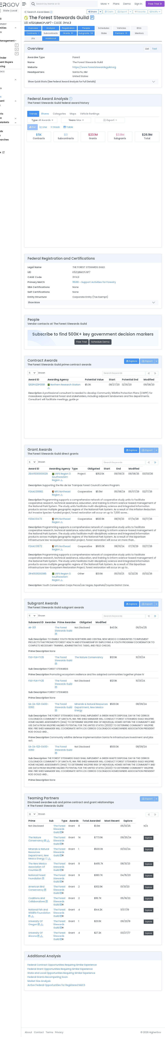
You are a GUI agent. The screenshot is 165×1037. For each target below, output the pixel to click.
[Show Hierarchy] (85, 393)
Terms (67, 1032)
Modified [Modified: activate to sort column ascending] (150, 384)
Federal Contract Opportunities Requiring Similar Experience (79, 995)
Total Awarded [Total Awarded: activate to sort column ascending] (114, 848)
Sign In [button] (138, 3)
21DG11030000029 (55, 478)
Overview (51, 28)
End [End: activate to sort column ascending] (136, 473)
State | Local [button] (28, 10)
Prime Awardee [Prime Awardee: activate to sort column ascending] (96, 637)
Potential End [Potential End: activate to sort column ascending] (132, 384)
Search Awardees (54, 12)
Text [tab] (154, 48)
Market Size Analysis (56, 1011)
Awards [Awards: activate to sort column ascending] (96, 848)
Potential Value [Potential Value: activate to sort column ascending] (99, 384)
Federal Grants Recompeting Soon (65, 1007)
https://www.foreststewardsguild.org (106, 67)
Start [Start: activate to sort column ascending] (115, 384)
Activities (12, 53)
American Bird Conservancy (54, 919)
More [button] (104, 3)
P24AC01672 (53, 557)
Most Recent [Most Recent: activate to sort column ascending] (134, 848)
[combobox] (96, 4)
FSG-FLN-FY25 (54, 675)
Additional (103, 38)
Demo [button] (127, 3)
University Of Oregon (53, 953)
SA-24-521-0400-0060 (52, 726)
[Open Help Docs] (69, 12)
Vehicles (12, 83)
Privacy (77, 1032)
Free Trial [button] (155, 3)
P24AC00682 (53, 496)
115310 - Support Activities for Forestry (106, 282)
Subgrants (121, 33)
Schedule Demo (109, 346)
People (11, 109)
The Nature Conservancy (101, 675)
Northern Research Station (74, 391)
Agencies (12, 105)
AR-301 (49, 642)
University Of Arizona (53, 965)
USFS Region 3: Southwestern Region (76, 482)
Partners (50, 38)
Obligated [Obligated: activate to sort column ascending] (111, 473)
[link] (155, 467)
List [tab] (147, 48)
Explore (151, 865)
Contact (57, 1032)
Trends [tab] (51, 113)
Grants (11, 36)
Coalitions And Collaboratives (54, 930)
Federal (9, 10)
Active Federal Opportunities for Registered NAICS (74, 1015)
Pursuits (11, 49)
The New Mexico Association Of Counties (55, 897)
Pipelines (12, 44)
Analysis (68, 28)
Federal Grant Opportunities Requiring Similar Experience (77, 999)
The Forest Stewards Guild (75, 643)
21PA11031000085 (55, 588)
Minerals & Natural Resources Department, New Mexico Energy (106, 726)
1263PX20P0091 (54, 389)
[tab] (50, 127)
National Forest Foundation (54, 907)
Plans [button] (116, 3)
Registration (86, 28)
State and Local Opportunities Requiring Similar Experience (79, 1003)
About (46, 1032)
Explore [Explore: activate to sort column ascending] (150, 848)
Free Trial (90, 346)
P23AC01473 (53, 527)
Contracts (13, 32)
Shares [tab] (63, 113)
